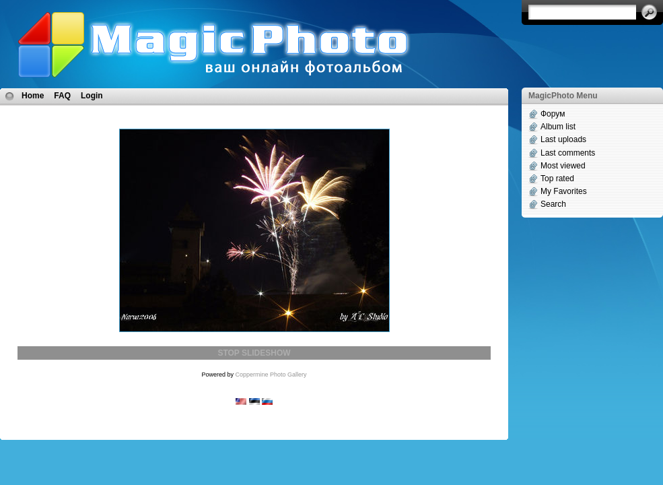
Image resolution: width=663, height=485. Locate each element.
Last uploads (563, 139)
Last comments (567, 153)
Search (553, 204)
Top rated (557, 178)
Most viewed (563, 165)
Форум (552, 114)
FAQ (62, 95)
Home (33, 95)
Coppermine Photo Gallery (270, 374)
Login (92, 95)
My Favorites (563, 191)
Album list (557, 126)
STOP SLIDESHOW (253, 353)
